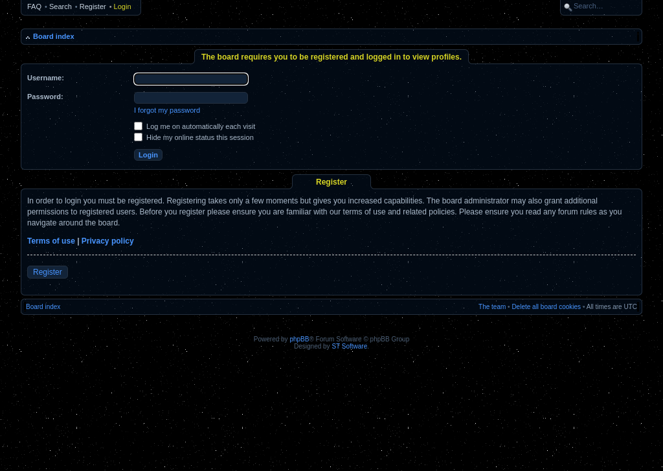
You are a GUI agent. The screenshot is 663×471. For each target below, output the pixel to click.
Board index (53, 36)
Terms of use (51, 241)
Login (122, 6)
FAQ (34, 6)
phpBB (299, 339)
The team (492, 306)
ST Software (349, 346)
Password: (45, 96)
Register (93, 6)
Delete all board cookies (546, 306)
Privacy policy (108, 241)
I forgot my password (167, 110)
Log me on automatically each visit (194, 126)
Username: (45, 78)
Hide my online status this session (194, 137)
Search (60, 6)
